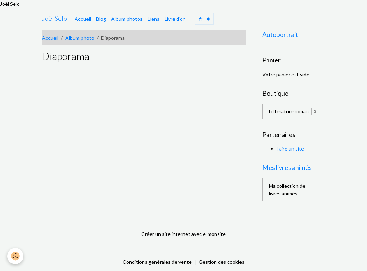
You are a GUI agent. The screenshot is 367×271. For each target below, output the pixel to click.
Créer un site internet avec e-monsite (183, 234)
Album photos (127, 19)
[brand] (54, 18)
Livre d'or (175, 19)
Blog (101, 19)
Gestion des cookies (221, 262)
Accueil (83, 19)
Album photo (79, 38)
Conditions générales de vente (157, 262)
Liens (153, 19)
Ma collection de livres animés (287, 189)
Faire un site (290, 149)
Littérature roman (293, 111)
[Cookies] (15, 256)
